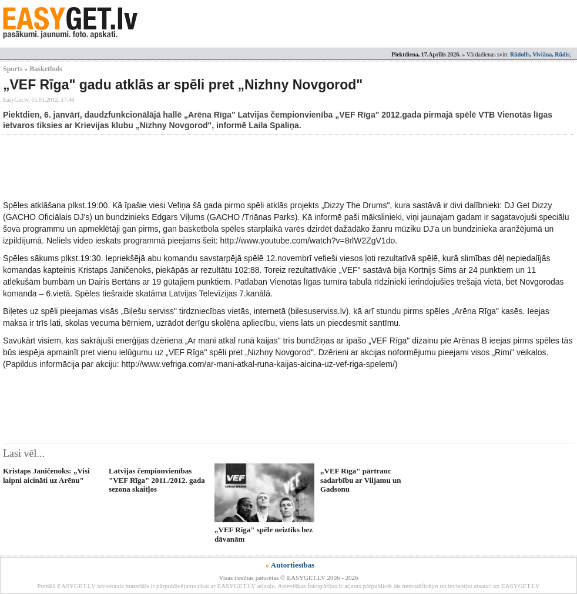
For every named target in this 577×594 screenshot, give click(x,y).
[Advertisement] (217, 167)
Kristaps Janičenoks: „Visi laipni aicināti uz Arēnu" (46, 475)
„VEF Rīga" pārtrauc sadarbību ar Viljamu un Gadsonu (360, 479)
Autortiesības (292, 564)
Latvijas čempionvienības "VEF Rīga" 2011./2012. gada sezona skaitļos (157, 479)
